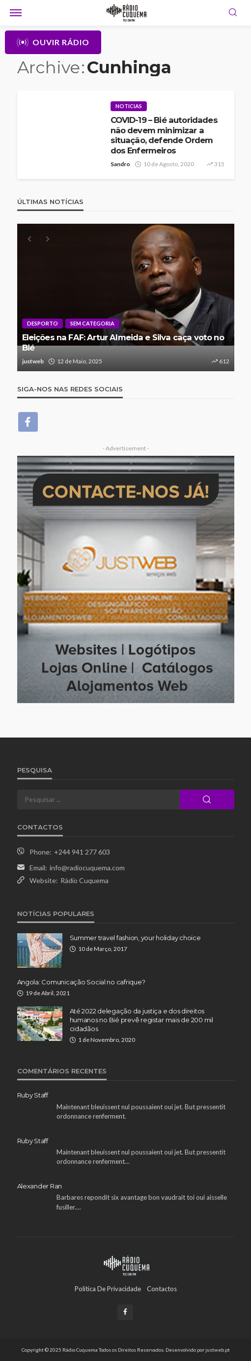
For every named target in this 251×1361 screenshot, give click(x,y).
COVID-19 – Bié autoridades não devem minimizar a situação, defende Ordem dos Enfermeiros (164, 135)
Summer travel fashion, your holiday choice (135, 938)
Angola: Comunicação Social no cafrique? (81, 982)
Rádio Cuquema (84, 880)
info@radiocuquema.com (87, 867)
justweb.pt (217, 1350)
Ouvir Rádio (53, 42)
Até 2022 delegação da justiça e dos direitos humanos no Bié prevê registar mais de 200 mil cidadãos (141, 1020)
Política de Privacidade (108, 1289)
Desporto (42, 323)
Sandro (120, 164)
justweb (33, 361)
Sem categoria (92, 323)
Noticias (128, 106)
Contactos (162, 1289)
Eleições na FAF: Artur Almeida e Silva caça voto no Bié (123, 342)
